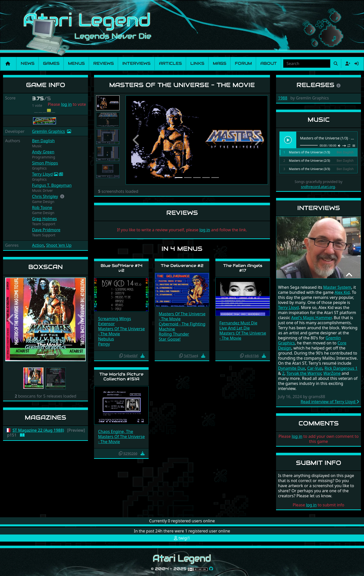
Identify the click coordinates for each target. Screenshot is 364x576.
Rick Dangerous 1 (341, 368)
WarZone (331, 373)
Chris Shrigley (45, 196)
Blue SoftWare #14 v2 (121, 268)
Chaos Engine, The (115, 431)
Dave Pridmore (46, 230)
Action (38, 245)
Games (51, 63)
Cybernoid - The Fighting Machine (182, 326)
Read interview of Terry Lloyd (330, 401)
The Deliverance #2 (182, 265)
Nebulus (106, 339)
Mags (219, 63)
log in (66, 104)
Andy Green (43, 152)
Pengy (104, 344)
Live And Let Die (234, 328)
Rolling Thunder (174, 334)
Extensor (106, 323)
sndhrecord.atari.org (318, 186)
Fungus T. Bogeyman (52, 185)
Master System (337, 287)
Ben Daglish (43, 140)
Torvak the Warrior (303, 373)
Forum (243, 63)
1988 (282, 98)
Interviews (136, 63)
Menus (76, 63)
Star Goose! (169, 339)
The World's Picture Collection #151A (121, 377)
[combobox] (306, 63)
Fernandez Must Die (238, 323)
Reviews (103, 63)
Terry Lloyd (42, 174)
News (27, 63)
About (268, 63)
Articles (170, 63)
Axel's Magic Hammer (311, 317)
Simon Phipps (45, 163)
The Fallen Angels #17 (242, 268)
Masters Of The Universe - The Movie (121, 331)
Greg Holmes (44, 218)
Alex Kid (342, 292)
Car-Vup (314, 368)
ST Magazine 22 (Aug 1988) (38, 430)
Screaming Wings (114, 318)
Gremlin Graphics (48, 131)
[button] (62, 196)
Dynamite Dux (291, 368)
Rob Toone (42, 207)
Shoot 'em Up (59, 245)
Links (197, 63)
